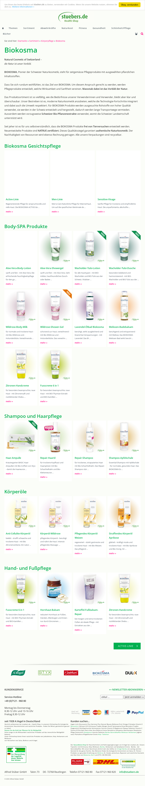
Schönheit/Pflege (121, 28)
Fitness (83, 28)
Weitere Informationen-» (46, 7)
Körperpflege (47, 40)
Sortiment (29, 28)
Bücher (7, 33)
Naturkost (67, 28)
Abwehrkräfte (48, 28)
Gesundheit (99, 28)
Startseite (22, 40)
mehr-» (9, 211)
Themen (13, 28)
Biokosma (60, 40)
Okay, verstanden (129, 4)
